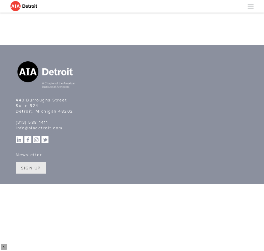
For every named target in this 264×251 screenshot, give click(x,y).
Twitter (45, 139)
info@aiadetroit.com (39, 128)
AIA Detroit (24, 6)
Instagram (36, 139)
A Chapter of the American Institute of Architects (47, 75)
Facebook (27, 139)
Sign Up (31, 168)
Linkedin (19, 139)
